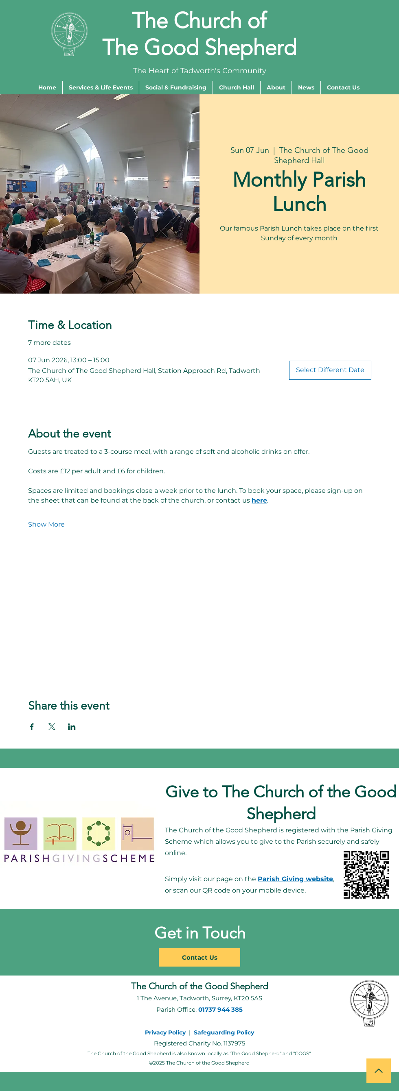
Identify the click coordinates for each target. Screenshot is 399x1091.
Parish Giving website (295, 879)
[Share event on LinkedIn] (72, 726)
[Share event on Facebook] (32, 726)
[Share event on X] (52, 726)
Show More (46, 524)
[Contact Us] (199, 957)
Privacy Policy (165, 1032)
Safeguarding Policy (224, 1032)
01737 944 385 (220, 1009)
